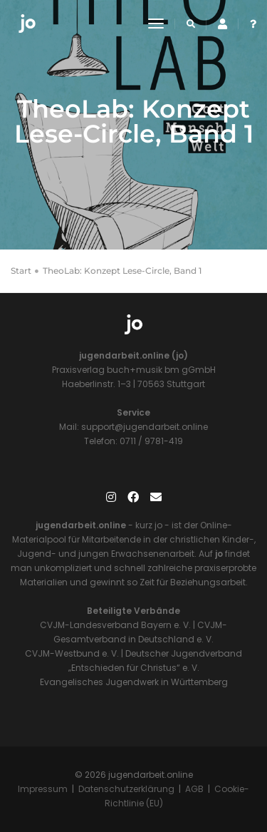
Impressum (43, 789)
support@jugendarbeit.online (143, 427)
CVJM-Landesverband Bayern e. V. (115, 625)
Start (21, 270)
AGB (194, 789)
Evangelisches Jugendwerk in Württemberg (134, 682)
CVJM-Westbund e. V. (72, 653)
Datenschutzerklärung (126, 789)
